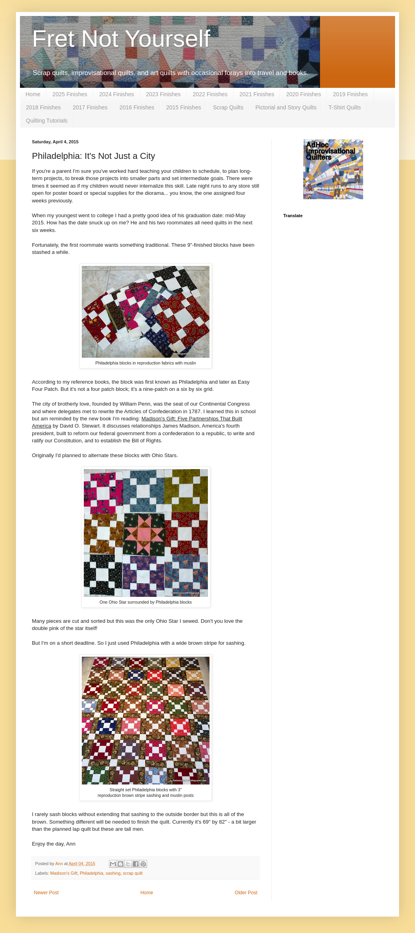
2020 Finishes (303, 94)
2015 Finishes (183, 107)
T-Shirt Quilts (344, 107)
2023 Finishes (163, 94)
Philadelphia (91, 873)
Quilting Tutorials (46, 120)
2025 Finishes (69, 94)
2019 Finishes (350, 94)
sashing (113, 873)
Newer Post (46, 892)
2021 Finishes (256, 94)
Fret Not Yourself (121, 38)
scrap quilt (132, 873)
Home (33, 94)
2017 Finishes (90, 107)
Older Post (246, 892)
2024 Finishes (116, 94)
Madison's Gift (63, 873)
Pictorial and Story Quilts (285, 107)
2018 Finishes (43, 107)
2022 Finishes (210, 94)
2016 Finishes (136, 107)
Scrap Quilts (228, 107)
